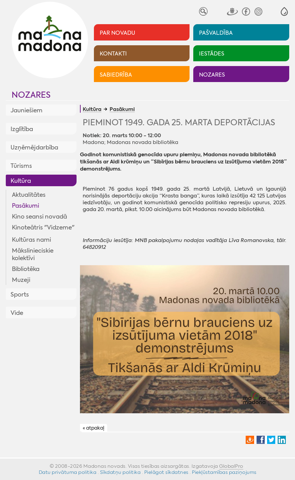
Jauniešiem (27, 110)
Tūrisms (21, 166)
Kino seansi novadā (39, 216)
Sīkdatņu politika (120, 472)
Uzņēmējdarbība (34, 147)
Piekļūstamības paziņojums (224, 472)
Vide (17, 313)
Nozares (31, 95)
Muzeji (21, 280)
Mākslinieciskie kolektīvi (32, 254)
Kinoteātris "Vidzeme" (43, 227)
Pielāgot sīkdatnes (166, 472)
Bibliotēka (25, 269)
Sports (20, 294)
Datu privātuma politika (68, 472)
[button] (284, 11)
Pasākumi (25, 205)
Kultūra (21, 181)
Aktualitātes (29, 194)
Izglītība (22, 129)
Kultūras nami (31, 239)
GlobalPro (231, 466)
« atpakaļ (93, 428)
